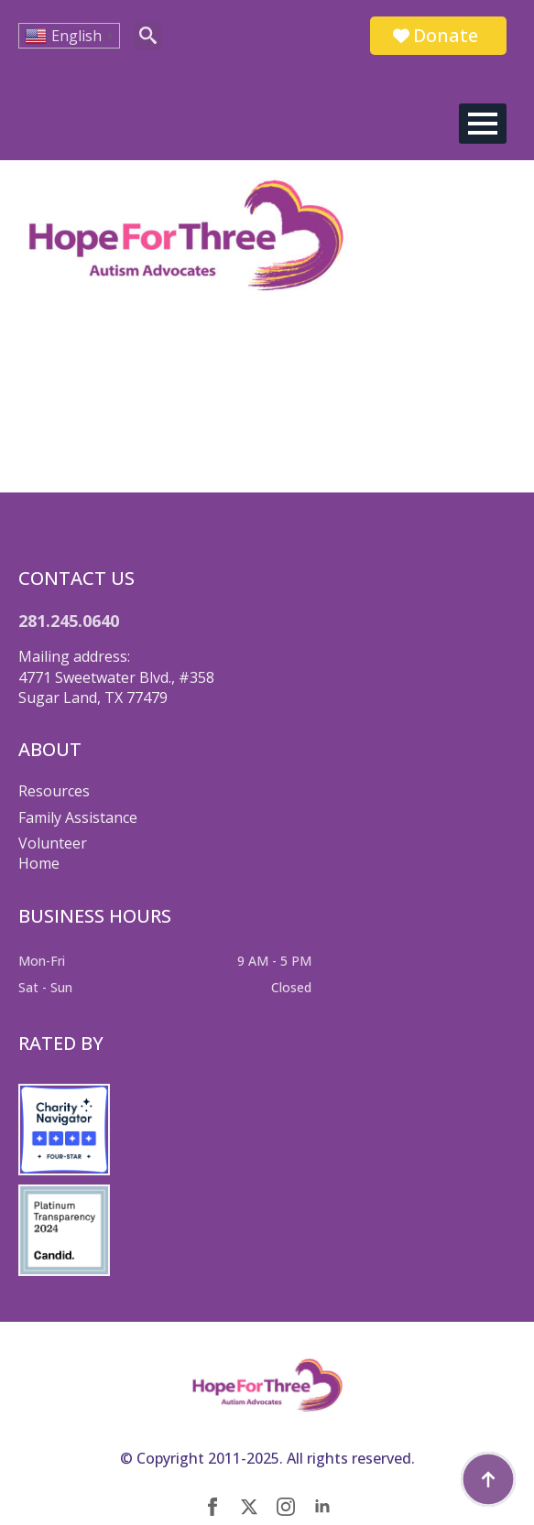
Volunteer (52, 843)
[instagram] (286, 1507)
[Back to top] (488, 1479)
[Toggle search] (148, 35)
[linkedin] (322, 1507)
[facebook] (212, 1507)
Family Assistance (77, 817)
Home (39, 863)
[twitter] (249, 1507)
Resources (54, 791)
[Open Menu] (483, 123)
